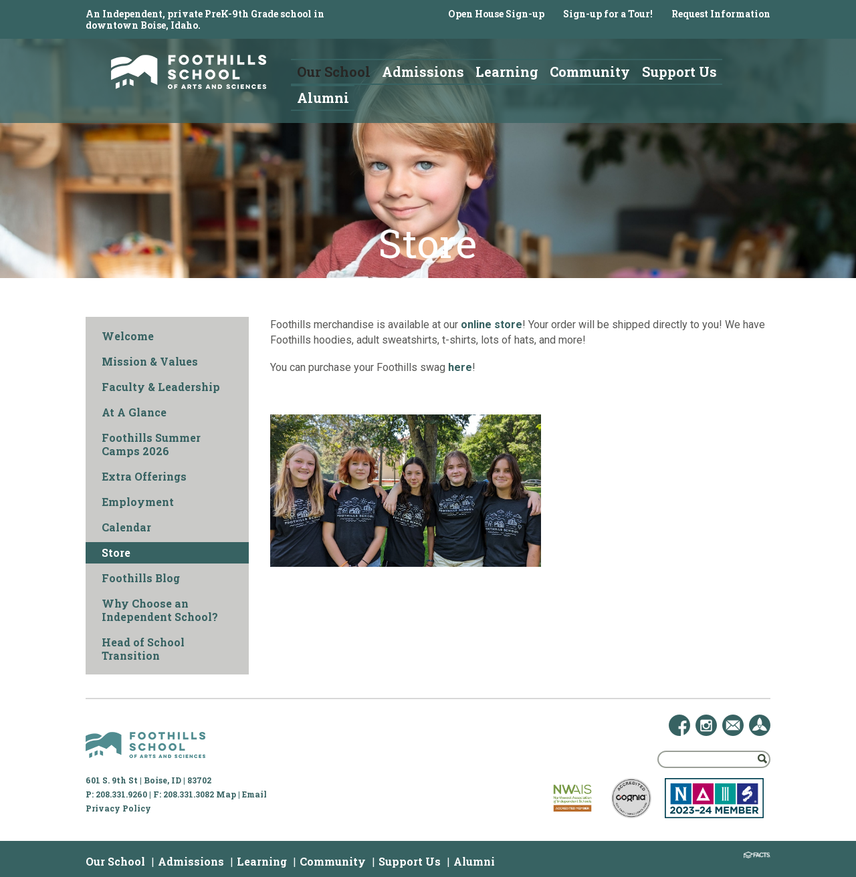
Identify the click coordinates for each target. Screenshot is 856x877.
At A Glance (134, 412)
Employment (138, 502)
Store (116, 552)
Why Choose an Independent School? (160, 610)
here (460, 367)
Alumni (474, 861)
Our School (115, 861)
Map (226, 794)
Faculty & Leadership (161, 387)
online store (491, 324)
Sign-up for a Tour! (608, 13)
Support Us (410, 861)
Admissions (191, 861)
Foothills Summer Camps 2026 (151, 444)
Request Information (720, 13)
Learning (262, 861)
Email (254, 794)
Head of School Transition (143, 648)
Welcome (128, 336)
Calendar (126, 527)
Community (333, 861)
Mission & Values (150, 361)
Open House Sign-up (496, 13)
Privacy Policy (118, 808)
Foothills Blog (141, 578)
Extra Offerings (144, 476)
